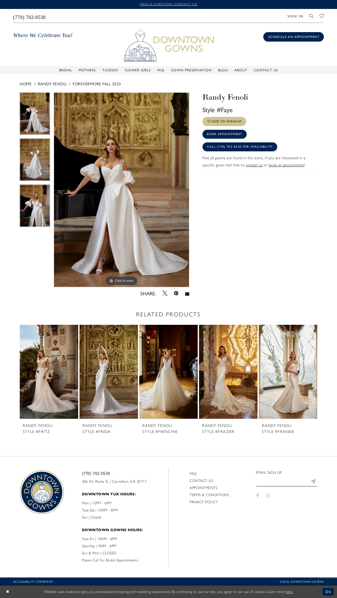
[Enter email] (286, 482)
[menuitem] (29, 16)
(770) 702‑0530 (96, 473)
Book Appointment (225, 135)
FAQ (193, 474)
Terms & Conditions (209, 495)
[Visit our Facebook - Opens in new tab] (257, 496)
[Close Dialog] (8, 591)
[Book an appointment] (293, 37)
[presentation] (49, 372)
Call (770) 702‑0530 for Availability (241, 149)
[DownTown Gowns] (168, 44)
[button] (295, 16)
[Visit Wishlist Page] (322, 16)
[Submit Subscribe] (313, 482)
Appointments (203, 488)
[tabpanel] (35, 116)
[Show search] (311, 16)
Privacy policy (204, 502)
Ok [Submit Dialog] (328, 591)
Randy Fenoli (52, 84)
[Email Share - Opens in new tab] (187, 293)
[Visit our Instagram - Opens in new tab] (268, 496)
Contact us (201, 481)
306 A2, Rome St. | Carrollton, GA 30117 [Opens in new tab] (114, 482)
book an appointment (286, 167)
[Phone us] (29, 16)
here (289, 591)
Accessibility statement (33, 582)
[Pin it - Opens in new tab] (176, 293)
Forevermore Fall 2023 (97, 84)
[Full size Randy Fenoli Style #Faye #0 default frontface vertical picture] (121, 190)
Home (26, 84)
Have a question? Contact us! (168, 4)
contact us (254, 167)
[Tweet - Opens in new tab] (165, 293)
